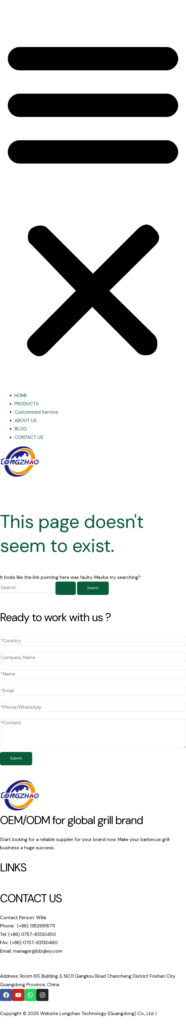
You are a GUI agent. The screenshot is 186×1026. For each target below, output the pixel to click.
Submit (16, 758)
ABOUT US (26, 420)
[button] (93, 197)
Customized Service (36, 412)
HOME (21, 395)
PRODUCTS (27, 404)
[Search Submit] (65, 588)
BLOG (21, 429)
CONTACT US (29, 437)
